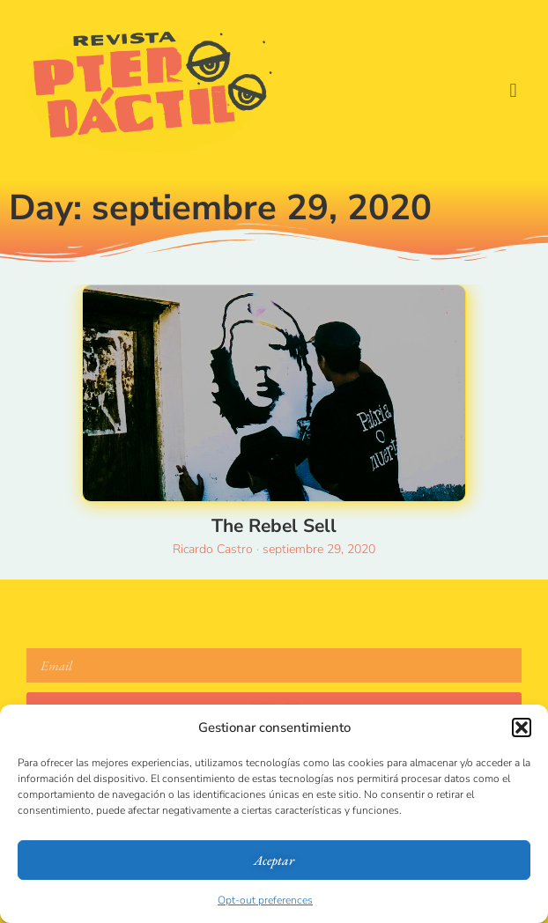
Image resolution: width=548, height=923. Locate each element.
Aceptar (274, 860)
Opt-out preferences (265, 900)
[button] (521, 727)
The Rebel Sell (274, 525)
